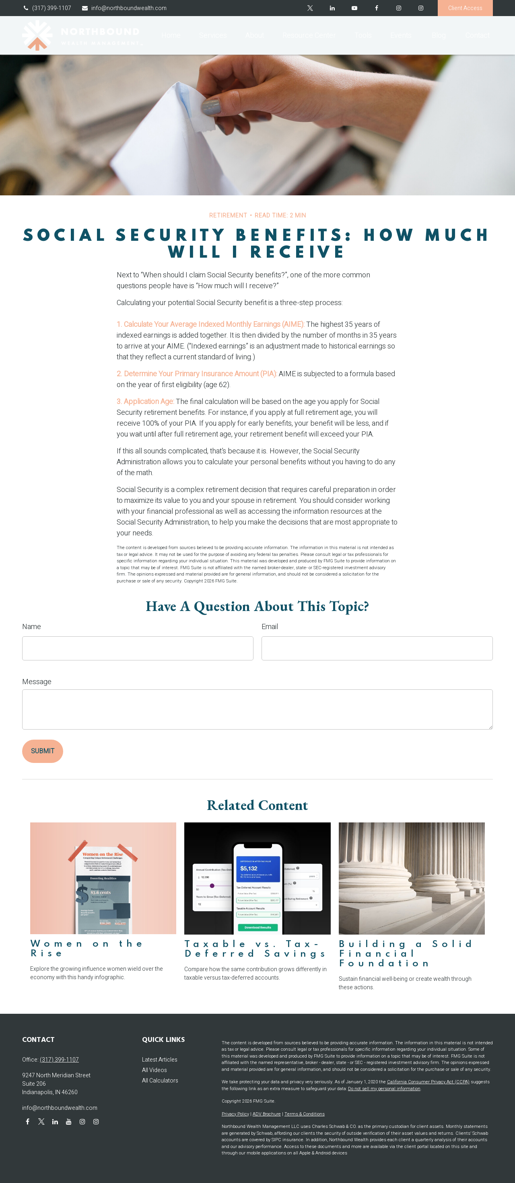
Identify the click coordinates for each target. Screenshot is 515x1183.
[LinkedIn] (332, 8)
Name (31, 626)
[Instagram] (421, 8)
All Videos (154, 1070)
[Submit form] (42, 751)
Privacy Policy (235, 1114)
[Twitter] (310, 8)
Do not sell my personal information (384, 1088)
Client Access (465, 8)
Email (270, 626)
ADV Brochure (267, 1114)
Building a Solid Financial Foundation (407, 954)
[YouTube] (354, 8)
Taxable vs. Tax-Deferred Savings (256, 949)
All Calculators (160, 1080)
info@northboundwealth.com (124, 8)
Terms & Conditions (304, 1114)
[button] (171, 35)
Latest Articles (159, 1060)
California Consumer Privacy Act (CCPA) (428, 1081)
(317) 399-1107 (46, 8)
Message (37, 682)
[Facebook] (376, 8)
